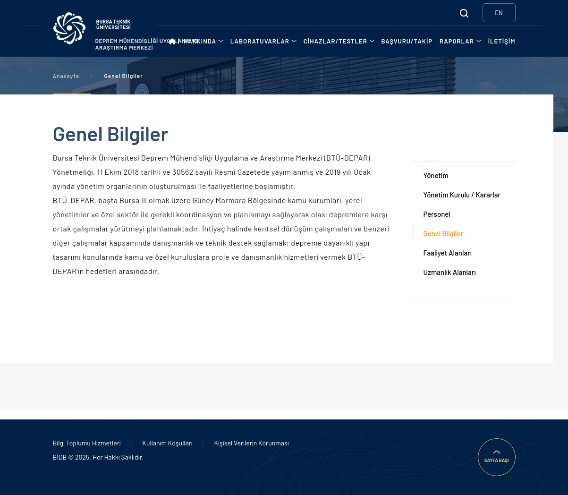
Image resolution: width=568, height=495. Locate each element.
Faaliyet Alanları (448, 252)
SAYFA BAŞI (496, 460)
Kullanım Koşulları (167, 443)
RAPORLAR (457, 41)
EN (499, 13)
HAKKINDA (200, 41)
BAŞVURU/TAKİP (406, 41)
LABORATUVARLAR (259, 41)
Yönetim (436, 175)
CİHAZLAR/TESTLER (335, 41)
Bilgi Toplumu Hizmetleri (87, 443)
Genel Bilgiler (444, 233)
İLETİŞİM (502, 41)
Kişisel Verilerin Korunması (251, 443)
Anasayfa (66, 75)
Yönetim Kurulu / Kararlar (462, 194)
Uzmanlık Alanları (450, 272)
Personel (437, 214)
